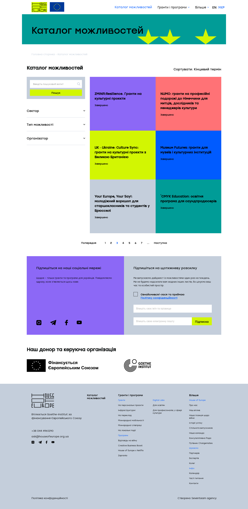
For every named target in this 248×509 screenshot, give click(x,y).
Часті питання (196, 478)
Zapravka (122, 455)
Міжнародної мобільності (131, 420)
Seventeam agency (204, 498)
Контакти (193, 483)
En (214, 7)
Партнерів (194, 453)
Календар (194, 473)
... (148, 242)
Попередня (88, 242)
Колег (192, 463)
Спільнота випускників (201, 428)
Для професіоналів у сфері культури (167, 411)
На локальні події (127, 430)
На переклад (125, 415)
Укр (221, 7)
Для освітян (159, 405)
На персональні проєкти (130, 405)
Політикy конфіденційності (159, 297)
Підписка (202, 321)
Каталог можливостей (133, 7)
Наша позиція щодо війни (199, 416)
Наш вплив (194, 410)
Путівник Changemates (201, 443)
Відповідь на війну (127, 440)
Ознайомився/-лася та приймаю (162, 295)
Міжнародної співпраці (130, 425)
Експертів (194, 458)
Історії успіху (195, 423)
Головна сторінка (43, 54)
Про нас (193, 405)
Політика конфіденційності (49, 498)
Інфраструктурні (126, 410)
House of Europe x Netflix (131, 450)
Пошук (55, 92)
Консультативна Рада (200, 438)
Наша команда (196, 433)
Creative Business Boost (130, 445)
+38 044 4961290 (42, 430)
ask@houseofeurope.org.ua (50, 436)
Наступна (160, 242)
